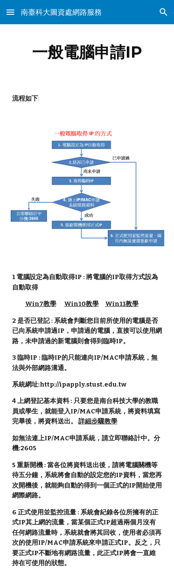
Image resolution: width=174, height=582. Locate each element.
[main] (87, 52)
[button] (10, 12)
